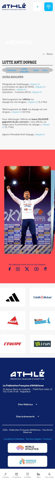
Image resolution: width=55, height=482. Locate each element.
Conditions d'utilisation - (15, 439)
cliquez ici (35, 84)
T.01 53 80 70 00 (10, 391)
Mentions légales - (34, 439)
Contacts (47, 439)
